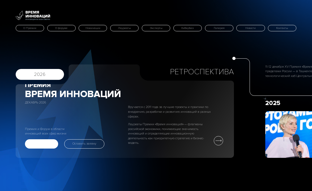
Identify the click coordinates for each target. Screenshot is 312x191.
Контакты (282, 28)
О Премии (29, 28)
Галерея (219, 28)
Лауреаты (124, 28)
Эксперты (156, 28)
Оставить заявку (84, 144)
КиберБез (187, 28)
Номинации (93, 28)
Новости (250, 28)
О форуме (61, 28)
